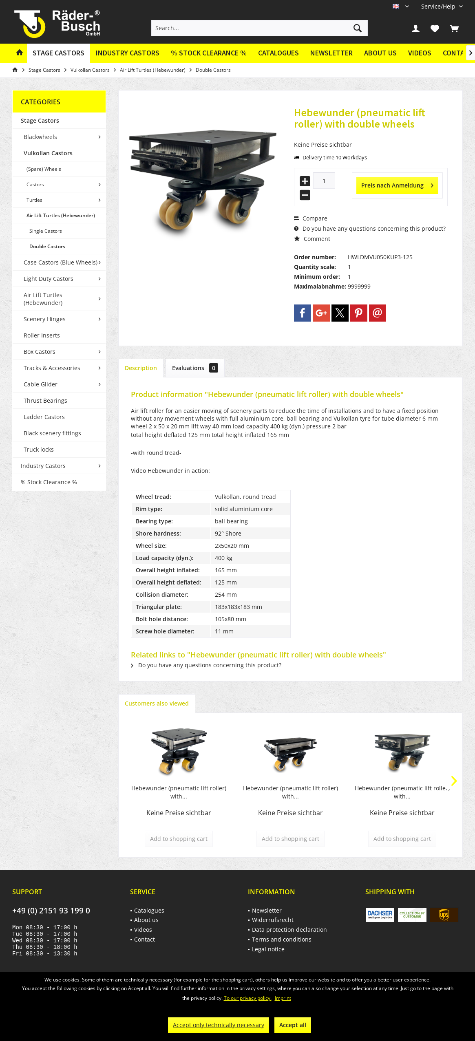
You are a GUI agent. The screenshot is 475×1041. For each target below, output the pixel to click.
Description (141, 368)
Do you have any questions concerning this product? (370, 228)
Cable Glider (40, 384)
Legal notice (268, 949)
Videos (419, 52)
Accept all (292, 1025)
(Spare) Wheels (44, 168)
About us (380, 52)
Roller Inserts (42, 335)
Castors (35, 184)
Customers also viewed (157, 703)
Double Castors (47, 246)
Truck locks (39, 449)
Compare (310, 218)
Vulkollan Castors (48, 153)
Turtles (34, 199)
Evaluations (195, 368)
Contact (144, 939)
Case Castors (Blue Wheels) (60, 262)
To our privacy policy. (248, 998)
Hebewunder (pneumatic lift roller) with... (178, 792)
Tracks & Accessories (52, 368)
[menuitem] (439, 6)
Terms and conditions (282, 939)
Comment (312, 239)
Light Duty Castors (48, 278)
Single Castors (45, 230)
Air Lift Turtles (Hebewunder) (61, 215)
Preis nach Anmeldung (397, 184)
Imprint (283, 998)
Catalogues (278, 52)
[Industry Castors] (127, 53)
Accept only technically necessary (218, 1025)
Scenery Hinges (45, 319)
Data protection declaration (289, 929)
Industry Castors (43, 466)
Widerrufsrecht (273, 920)
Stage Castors (40, 120)
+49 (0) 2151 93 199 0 (51, 910)
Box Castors (39, 351)
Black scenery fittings (52, 433)
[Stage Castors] (58, 53)
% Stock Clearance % (49, 482)
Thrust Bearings (45, 400)
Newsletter (331, 52)
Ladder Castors (44, 417)
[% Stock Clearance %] (208, 53)
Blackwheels (40, 137)
